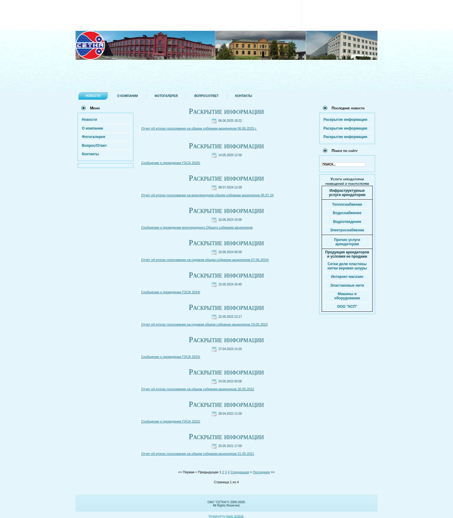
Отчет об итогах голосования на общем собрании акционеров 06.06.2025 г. (199, 128)
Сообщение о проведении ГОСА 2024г (170, 292)
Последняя (261, 472)
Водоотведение (347, 222)
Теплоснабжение (347, 204)
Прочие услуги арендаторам (347, 242)
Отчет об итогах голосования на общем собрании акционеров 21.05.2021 (197, 453)
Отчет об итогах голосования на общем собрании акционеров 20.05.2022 (197, 389)
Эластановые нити (347, 285)
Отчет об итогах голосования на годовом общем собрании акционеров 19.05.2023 (204, 324)
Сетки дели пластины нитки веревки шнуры (347, 266)
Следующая (239, 472)
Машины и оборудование (347, 296)
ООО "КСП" (347, 306)
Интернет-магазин (347, 277)
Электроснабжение (347, 230)
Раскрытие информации (226, 111)
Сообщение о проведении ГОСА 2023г (170, 357)
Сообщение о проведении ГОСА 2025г (170, 163)
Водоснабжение (347, 213)
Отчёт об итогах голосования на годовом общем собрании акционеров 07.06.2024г (205, 260)
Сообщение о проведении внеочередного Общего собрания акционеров (196, 227)
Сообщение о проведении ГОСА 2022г (170, 421)
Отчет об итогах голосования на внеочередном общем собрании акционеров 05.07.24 (207, 195)
